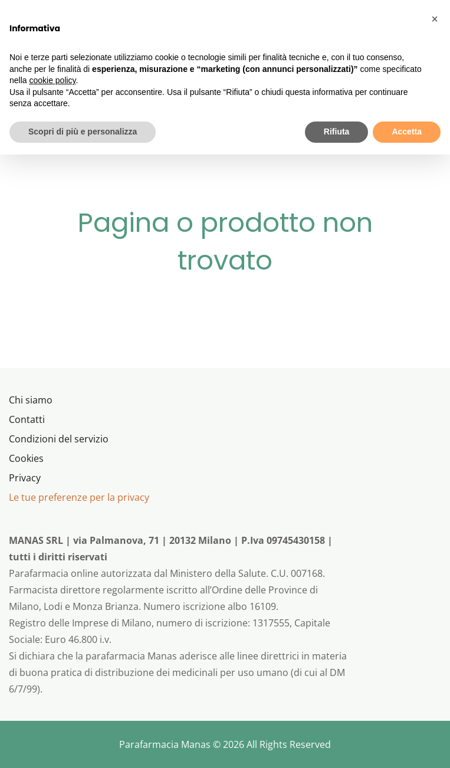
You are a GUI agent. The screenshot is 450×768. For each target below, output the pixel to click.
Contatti (27, 419)
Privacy (25, 477)
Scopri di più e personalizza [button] (82, 131)
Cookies (26, 458)
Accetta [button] (407, 131)
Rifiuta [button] (337, 131)
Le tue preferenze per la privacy (79, 497)
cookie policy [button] (52, 80)
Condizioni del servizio (59, 438)
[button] (434, 18)
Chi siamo (30, 399)
